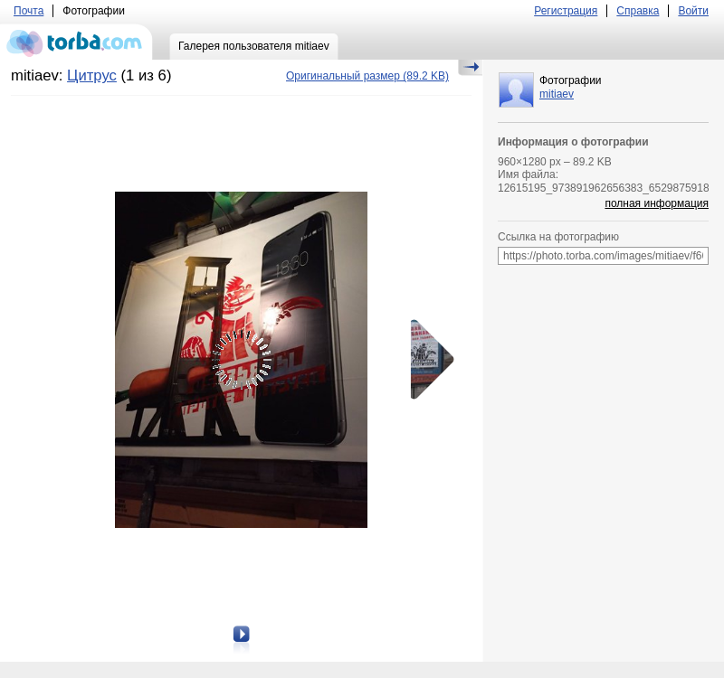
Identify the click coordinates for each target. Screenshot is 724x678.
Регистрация (565, 11)
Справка (637, 11)
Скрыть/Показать (470, 68)
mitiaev (556, 94)
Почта (28, 11)
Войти (693, 11)
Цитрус (92, 75)
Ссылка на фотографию (558, 237)
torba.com (76, 42)
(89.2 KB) (367, 76)
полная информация (657, 203)
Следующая (426, 360)
